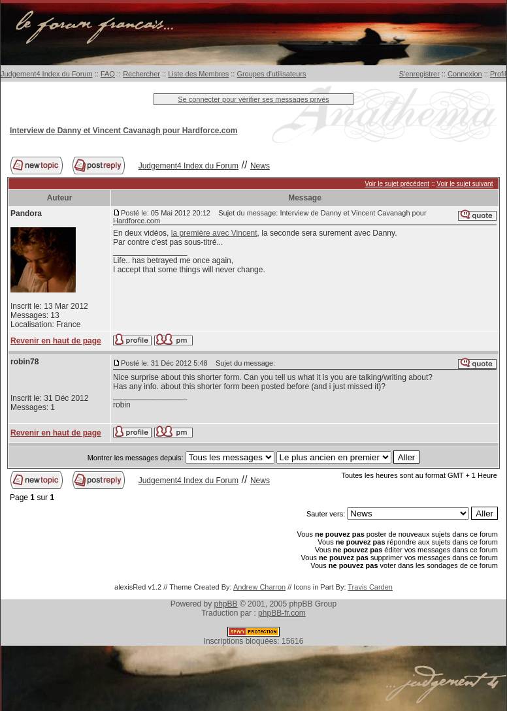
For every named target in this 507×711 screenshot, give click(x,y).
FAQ (108, 74)
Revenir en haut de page (55, 340)
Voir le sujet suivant (464, 183)
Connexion (465, 74)
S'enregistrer (419, 74)
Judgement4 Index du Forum (47, 74)
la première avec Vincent (214, 233)
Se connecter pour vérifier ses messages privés (253, 99)
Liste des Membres (198, 74)
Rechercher (141, 74)
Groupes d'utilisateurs (271, 74)
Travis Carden (370, 587)
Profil (498, 74)
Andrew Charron (259, 587)
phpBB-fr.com (282, 613)
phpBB (226, 603)
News (260, 165)
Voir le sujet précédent (397, 183)
